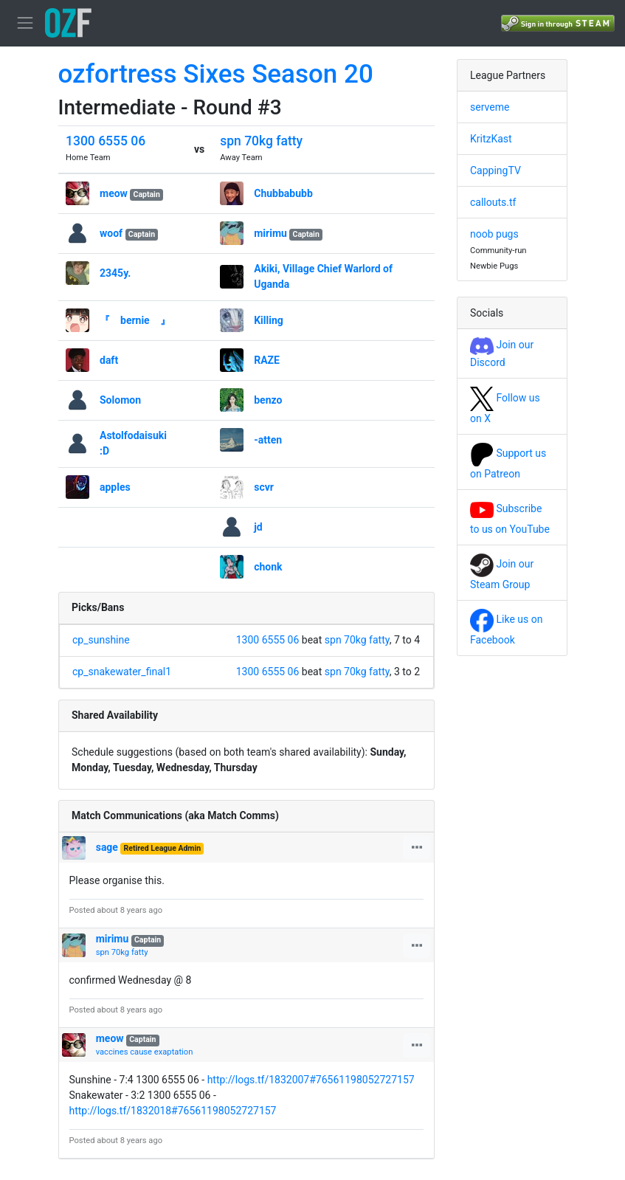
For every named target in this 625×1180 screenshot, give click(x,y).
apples (115, 487)
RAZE (267, 360)
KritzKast (491, 139)
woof (111, 233)
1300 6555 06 (105, 141)
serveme (489, 107)
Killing (268, 320)
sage (107, 847)
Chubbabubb (283, 193)
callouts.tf (493, 202)
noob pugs (494, 234)
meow (114, 193)
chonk (268, 567)
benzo (268, 400)
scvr (264, 487)
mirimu (271, 233)
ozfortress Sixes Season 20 (215, 74)
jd (258, 527)
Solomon (120, 400)
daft (109, 360)
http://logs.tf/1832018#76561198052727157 (173, 1111)
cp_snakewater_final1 (121, 671)
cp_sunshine (101, 640)
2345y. (115, 273)
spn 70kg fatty (261, 141)
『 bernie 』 (135, 320)
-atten (268, 440)
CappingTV (495, 170)
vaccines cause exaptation (144, 1052)
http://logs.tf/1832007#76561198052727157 (311, 1080)
